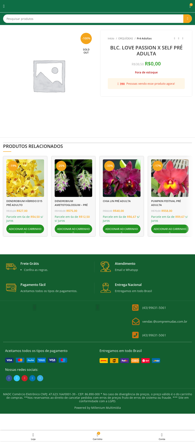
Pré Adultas (144, 38)
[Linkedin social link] (32, 378)
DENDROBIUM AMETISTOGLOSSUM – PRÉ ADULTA (73, 205)
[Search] (97, 18)
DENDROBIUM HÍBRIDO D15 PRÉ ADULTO (22, 203)
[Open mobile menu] (4, 6)
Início (111, 38)
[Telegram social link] (40, 378)
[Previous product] (174, 39)
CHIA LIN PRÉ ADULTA (118, 201)
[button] (25, 229)
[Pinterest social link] (25, 378)
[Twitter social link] (17, 378)
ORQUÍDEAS (126, 38)
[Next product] (183, 39)
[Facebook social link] (9, 378)
